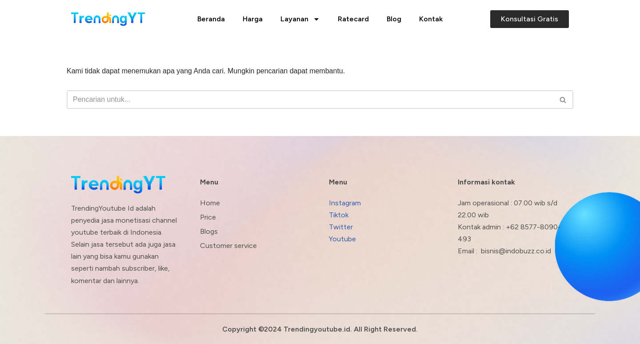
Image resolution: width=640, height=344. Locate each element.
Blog (394, 19)
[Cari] (310, 99)
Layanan (300, 19)
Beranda (211, 19)
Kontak (431, 19)
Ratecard (353, 19)
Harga (253, 19)
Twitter (341, 227)
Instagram (345, 203)
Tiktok (338, 215)
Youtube (342, 239)
